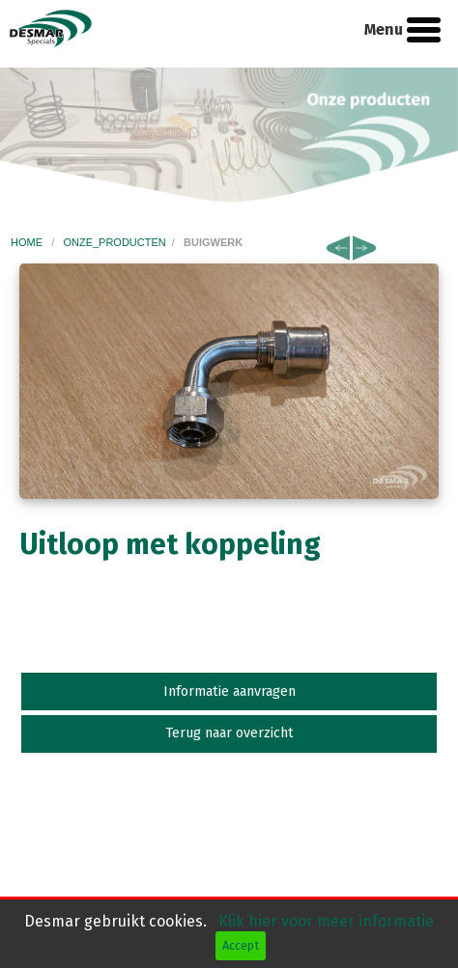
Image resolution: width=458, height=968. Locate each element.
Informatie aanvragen (229, 691)
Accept (240, 945)
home (28, 242)
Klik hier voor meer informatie (326, 921)
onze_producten (114, 242)
